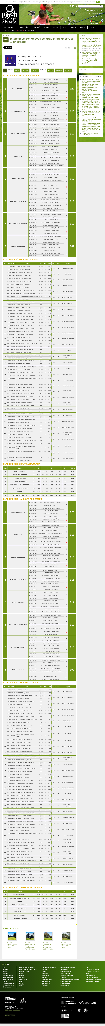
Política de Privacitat (10, 1014)
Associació (36, 27)
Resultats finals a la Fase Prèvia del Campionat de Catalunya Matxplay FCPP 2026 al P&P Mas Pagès (91, 129)
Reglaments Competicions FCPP (70, 979)
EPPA (21, 983)
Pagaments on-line (8, 983)
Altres (65, 27)
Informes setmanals (92, 977)
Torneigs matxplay (8, 975)
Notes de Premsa (65, 981)
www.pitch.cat (16, 1010)
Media (73, 27)
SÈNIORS (83, 36)
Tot (5, 70)
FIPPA (21, 981)
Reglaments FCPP (66, 983)
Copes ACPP (23, 979)
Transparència (90, 975)
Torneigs (5, 973)
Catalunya (45, 973)
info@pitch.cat (8, 1010)
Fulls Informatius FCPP (67, 967)
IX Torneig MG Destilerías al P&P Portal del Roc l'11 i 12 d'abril (91, 123)
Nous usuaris (7, 987)
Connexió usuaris (8, 985)
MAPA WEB (5, 964)
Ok (98, 2)
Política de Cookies (10, 1015)
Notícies (14, 30)
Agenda (5, 971)
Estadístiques (64, 985)
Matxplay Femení (65, 971)
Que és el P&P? (65, 977)
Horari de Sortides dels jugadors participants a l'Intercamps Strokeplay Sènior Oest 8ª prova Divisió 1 (91, 61)
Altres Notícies (65, 973)
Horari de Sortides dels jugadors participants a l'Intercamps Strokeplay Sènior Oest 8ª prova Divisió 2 (91, 55)
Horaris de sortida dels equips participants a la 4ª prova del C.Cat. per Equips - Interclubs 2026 (90, 107)
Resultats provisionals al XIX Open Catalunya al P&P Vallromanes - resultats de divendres (90, 90)
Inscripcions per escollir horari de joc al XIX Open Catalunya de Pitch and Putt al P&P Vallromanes (91, 114)
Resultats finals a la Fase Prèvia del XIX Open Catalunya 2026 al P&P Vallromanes (30, 946)
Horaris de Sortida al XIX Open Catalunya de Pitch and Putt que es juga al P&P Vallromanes (91, 96)
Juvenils (22, 977)
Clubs (46, 27)
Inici (9, 30)
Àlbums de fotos (8, 979)
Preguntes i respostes (92, 971)
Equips (17, 70)
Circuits (44, 977)
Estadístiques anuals (92, 981)
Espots (82, 27)
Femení (21, 973)
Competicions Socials (49, 967)
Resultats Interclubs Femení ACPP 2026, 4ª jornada (90, 134)
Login (92, 27)
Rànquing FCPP (24, 971)
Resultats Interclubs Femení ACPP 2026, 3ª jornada (66, 945)
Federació (24, 27)
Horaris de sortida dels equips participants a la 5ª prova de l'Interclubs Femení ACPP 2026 (91, 101)
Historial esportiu (8, 977)
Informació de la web (92, 969)
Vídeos (5, 981)
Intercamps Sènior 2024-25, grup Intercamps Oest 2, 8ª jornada (91, 45)
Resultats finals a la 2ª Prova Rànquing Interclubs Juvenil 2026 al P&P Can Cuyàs (91, 119)
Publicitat (45, 985)
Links (87, 967)
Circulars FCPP (46, 983)
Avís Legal (7, 1012)
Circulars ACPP (47, 981)
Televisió (44, 969)
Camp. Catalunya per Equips (28, 969)
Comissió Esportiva (66, 975)
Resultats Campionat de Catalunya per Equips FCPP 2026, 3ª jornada (47, 946)
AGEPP (21, 985)
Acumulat (35, 70)
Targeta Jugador (47, 979)
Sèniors (20, 30)
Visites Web (64, 969)
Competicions (9, 27)
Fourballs (25, 70)
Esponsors (45, 975)
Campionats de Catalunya (27, 967)
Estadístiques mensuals (93, 979)
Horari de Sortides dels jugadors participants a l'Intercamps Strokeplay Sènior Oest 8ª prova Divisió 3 (91, 41)
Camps (55, 27)
